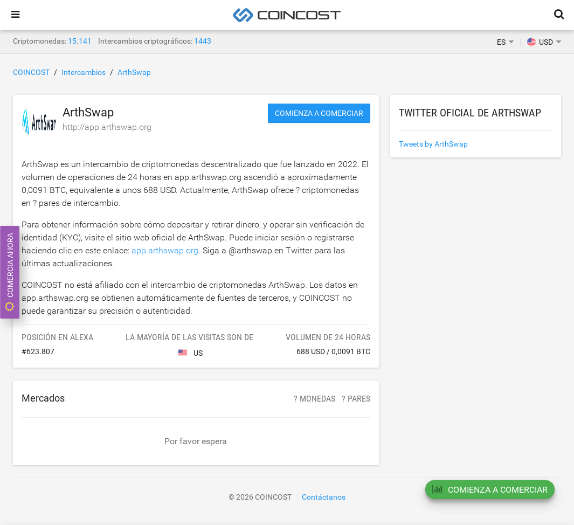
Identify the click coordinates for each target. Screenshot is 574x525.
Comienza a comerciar (319, 113)
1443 (202, 41)
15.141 (80, 41)
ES (501, 42)
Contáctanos (323, 497)
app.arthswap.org (165, 250)
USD (540, 42)
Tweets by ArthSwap (433, 144)
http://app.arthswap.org (107, 127)
